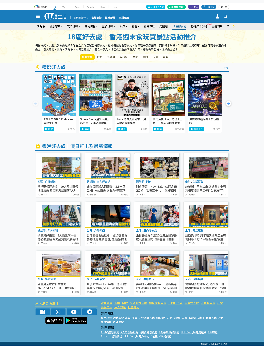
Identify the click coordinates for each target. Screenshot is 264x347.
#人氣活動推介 (129, 333)
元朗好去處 (175, 303)
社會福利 (133, 308)
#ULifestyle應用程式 (193, 333)
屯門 (155, 57)
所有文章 (88, 57)
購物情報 (90, 26)
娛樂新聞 (110, 17)
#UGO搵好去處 (110, 333)
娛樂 (122, 26)
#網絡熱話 (165, 337)
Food (77, 7)
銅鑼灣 (116, 57)
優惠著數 (55, 26)
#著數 (154, 337)
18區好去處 (179, 26)
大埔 (167, 57)
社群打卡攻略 (178, 6)
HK (54, 7)
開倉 (125, 303)
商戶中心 (194, 6)
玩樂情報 (72, 26)
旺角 (102, 57)
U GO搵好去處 (157, 6)
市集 (117, 303)
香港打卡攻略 (199, 26)
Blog (103, 7)
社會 (134, 26)
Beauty (90, 7)
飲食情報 (107, 26)
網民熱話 (106, 318)
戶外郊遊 (120, 308)
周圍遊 (163, 26)
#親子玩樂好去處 (169, 333)
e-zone (115, 7)
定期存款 (124, 17)
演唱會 (41, 26)
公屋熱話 (96, 17)
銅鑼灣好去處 (157, 303)
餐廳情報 (106, 308)
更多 (179, 57)
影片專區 (149, 26)
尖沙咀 (130, 57)
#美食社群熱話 (148, 333)
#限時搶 (213, 333)
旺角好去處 (208, 303)
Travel (65, 7)
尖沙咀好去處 (138, 303)
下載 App (210, 6)
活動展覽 (106, 303)
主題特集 (217, 26)
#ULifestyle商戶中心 (136, 337)
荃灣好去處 (192, 303)
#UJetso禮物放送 (111, 337)
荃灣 (143, 57)
